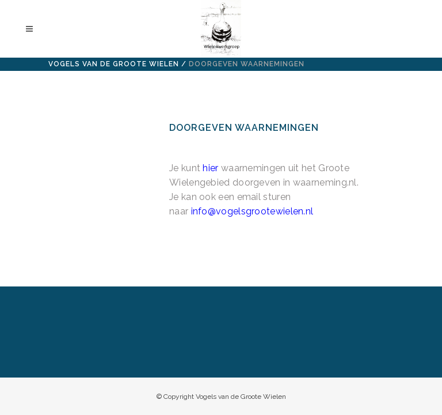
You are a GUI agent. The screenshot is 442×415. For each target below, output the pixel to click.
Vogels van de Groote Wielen (113, 64)
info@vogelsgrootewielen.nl (252, 211)
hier (210, 168)
